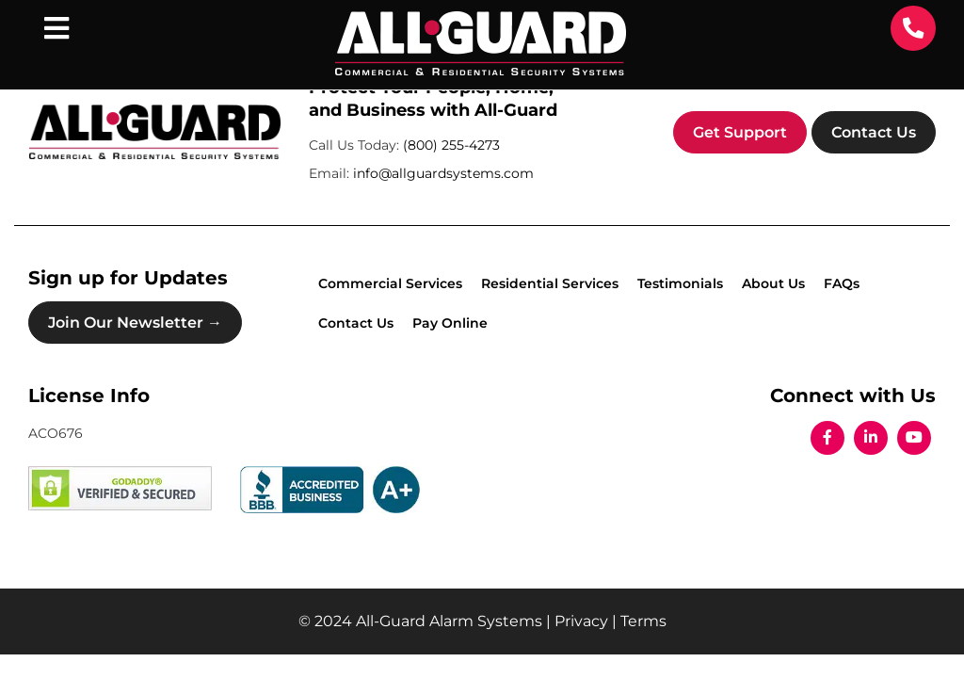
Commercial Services (390, 283)
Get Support (740, 132)
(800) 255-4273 (451, 145)
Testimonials (680, 283)
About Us (773, 283)
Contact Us (873, 132)
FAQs (842, 283)
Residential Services (550, 283)
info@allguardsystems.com (443, 173)
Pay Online (450, 323)
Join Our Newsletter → (135, 322)
